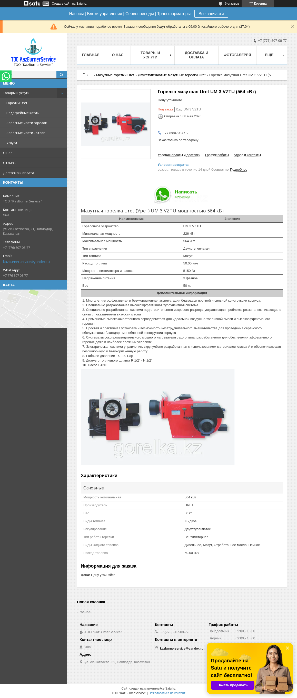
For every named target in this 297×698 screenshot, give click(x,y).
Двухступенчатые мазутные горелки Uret (172, 75)
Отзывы (9, 162)
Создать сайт (61, 3)
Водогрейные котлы (22, 112)
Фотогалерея (237, 55)
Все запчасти (211, 14)
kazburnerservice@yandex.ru (26, 261)
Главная (91, 55)
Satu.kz (170, 688)
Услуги (11, 142)
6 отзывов (232, 3)
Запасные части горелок (26, 122)
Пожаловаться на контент (166, 693)
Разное (85, 612)
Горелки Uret (16, 102)
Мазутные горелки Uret (115, 75)
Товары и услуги (16, 92)
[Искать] (61, 75)
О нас (7, 152)
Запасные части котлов (25, 132)
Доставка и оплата (18, 172)
